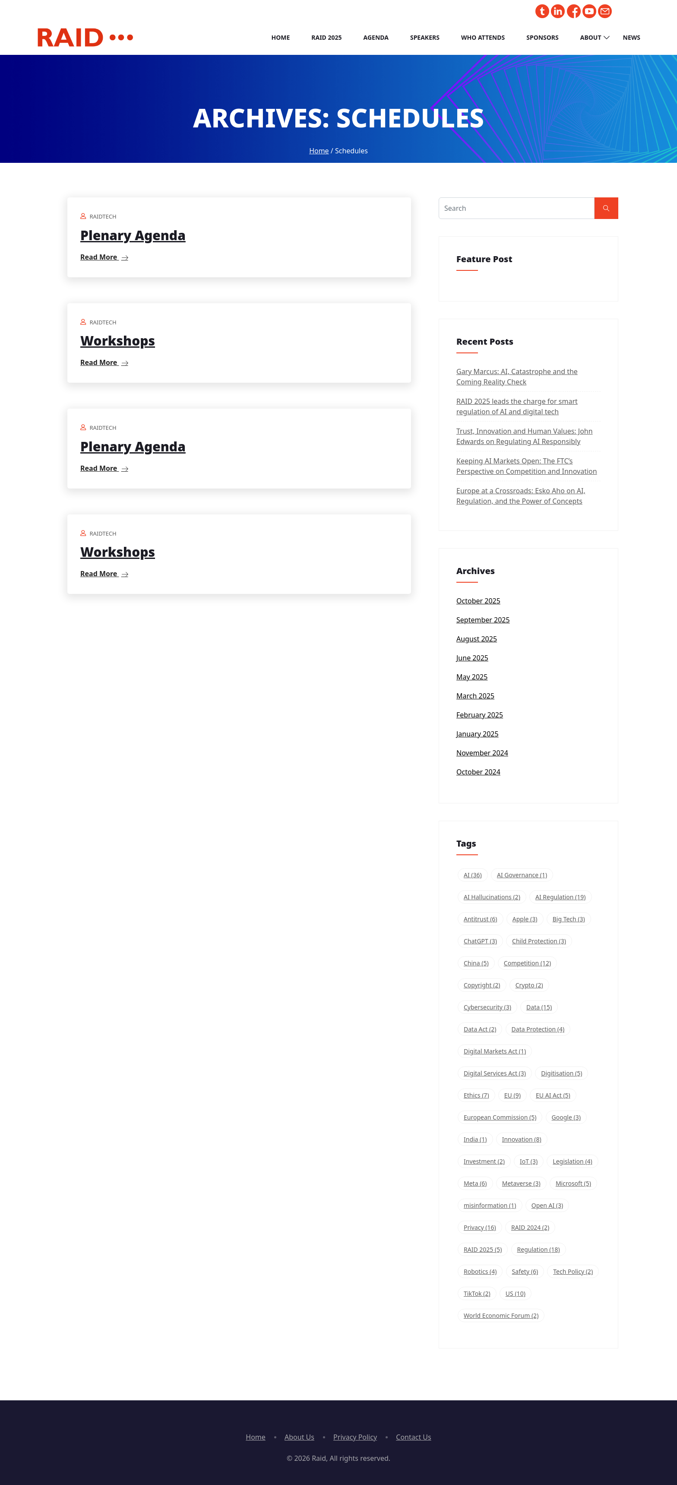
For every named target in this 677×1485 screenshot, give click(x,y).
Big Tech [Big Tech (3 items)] (569, 919)
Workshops (117, 340)
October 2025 (478, 601)
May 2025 (471, 677)
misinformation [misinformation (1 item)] (490, 1205)
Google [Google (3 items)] (566, 1117)
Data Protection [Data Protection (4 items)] (538, 1029)
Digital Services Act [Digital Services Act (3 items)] (495, 1073)
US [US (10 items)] (515, 1293)
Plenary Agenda (133, 235)
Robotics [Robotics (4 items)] (480, 1271)
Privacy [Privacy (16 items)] (480, 1227)
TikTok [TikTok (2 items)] (477, 1293)
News (631, 37)
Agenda (376, 37)
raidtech (102, 216)
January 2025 (477, 734)
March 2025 (475, 696)
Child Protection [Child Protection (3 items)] (539, 941)
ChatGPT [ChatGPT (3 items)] (480, 941)
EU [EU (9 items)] (512, 1095)
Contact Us (413, 1437)
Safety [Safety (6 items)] (525, 1271)
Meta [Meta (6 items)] (475, 1183)
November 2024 (482, 753)
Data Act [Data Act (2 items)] (480, 1029)
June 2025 (472, 658)
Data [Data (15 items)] (539, 1007)
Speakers (425, 37)
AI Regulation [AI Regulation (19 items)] (560, 897)
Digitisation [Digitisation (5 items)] (561, 1073)
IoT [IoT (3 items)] (529, 1161)
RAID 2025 (326, 37)
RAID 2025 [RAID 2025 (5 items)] (483, 1249)
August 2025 (476, 639)
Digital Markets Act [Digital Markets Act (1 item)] (495, 1051)
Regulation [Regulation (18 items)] (538, 1249)
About (590, 37)
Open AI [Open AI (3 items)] (547, 1205)
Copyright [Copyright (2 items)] (482, 985)
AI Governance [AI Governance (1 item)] (522, 875)
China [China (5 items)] (476, 963)
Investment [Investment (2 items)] (484, 1161)
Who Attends (483, 37)
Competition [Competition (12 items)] (527, 963)
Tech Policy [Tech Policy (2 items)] (573, 1271)
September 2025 (483, 620)
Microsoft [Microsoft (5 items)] (573, 1183)
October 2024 (478, 772)
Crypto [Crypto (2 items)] (529, 985)
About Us (299, 1437)
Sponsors (542, 37)
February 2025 (479, 715)
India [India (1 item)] (475, 1139)
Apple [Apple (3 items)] (525, 919)
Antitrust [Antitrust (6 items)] (480, 919)
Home (280, 37)
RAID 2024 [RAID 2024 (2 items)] (530, 1227)
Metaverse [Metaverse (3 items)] (521, 1183)
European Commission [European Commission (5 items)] (500, 1117)
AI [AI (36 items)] (473, 875)
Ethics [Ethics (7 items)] (476, 1095)
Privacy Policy (355, 1437)
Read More (104, 257)
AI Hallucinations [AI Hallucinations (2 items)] (492, 897)
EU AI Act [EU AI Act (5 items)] (553, 1095)
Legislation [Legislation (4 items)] (572, 1161)
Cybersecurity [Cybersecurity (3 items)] (487, 1007)
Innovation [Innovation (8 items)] (521, 1139)
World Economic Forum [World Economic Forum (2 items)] (501, 1315)
